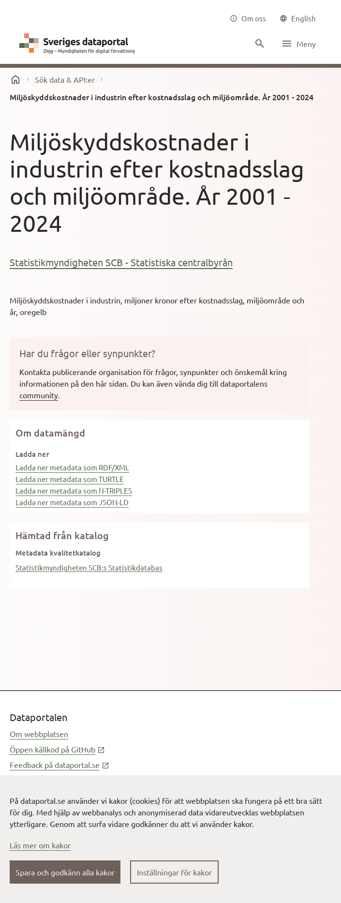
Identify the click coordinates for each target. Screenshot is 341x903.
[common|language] (298, 18)
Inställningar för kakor (174, 872)
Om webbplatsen (39, 733)
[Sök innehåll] (258, 43)
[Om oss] (248, 18)
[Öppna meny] (298, 43)
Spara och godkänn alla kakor (65, 872)
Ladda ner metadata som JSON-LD (72, 502)
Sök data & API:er (65, 79)
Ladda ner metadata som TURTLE (69, 478)
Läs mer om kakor (40, 845)
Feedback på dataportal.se (59, 764)
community (38, 395)
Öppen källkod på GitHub (57, 749)
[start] (15, 79)
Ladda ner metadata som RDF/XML (72, 467)
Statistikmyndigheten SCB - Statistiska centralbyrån (121, 262)
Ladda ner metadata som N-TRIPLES (73, 490)
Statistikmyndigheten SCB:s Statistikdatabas (89, 567)
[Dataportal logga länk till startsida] (79, 43)
